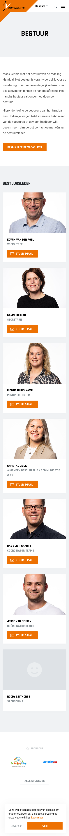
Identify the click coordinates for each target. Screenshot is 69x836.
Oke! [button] (44, 825)
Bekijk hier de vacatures (24, 147)
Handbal (40, 6)
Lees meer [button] (37, 817)
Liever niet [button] (16, 825)
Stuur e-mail (21, 254)
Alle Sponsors (34, 781)
